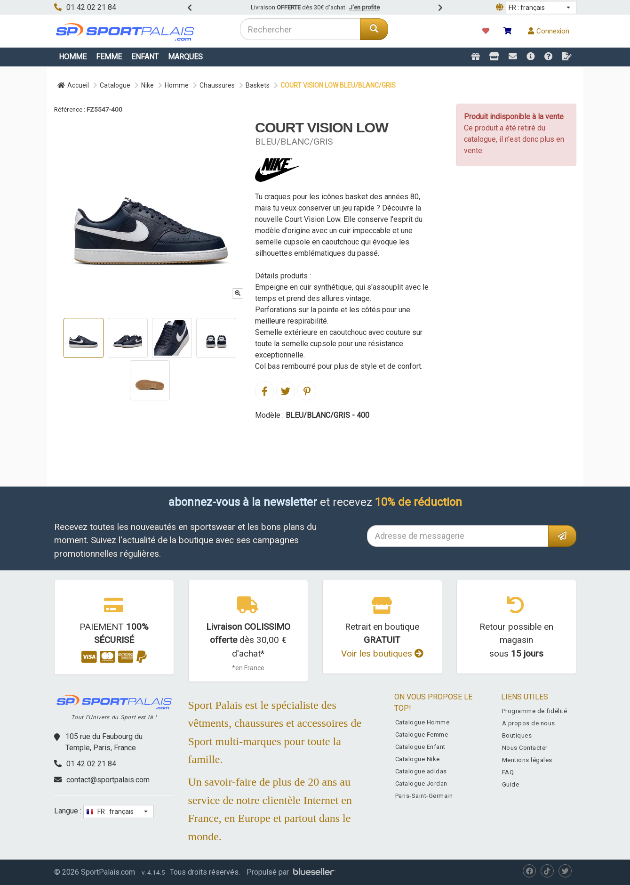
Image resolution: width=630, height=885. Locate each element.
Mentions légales (527, 759)
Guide (510, 784)
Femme (109, 56)
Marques (185, 56)
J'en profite (364, 7)
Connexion (548, 31)
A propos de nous (528, 723)
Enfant (145, 56)
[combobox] (300, 29)
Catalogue (115, 85)
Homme (73, 56)
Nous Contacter (525, 747)
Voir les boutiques (382, 653)
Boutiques (517, 735)
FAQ (508, 772)
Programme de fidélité (534, 710)
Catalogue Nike (417, 759)
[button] (541, 7)
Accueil (73, 85)
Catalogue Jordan (421, 783)
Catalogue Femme (421, 734)
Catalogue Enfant (420, 746)
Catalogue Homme (422, 722)
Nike (147, 85)
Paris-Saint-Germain (424, 795)
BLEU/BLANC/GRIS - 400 (327, 415)
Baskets (258, 85)
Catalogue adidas (421, 771)
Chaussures (217, 85)
